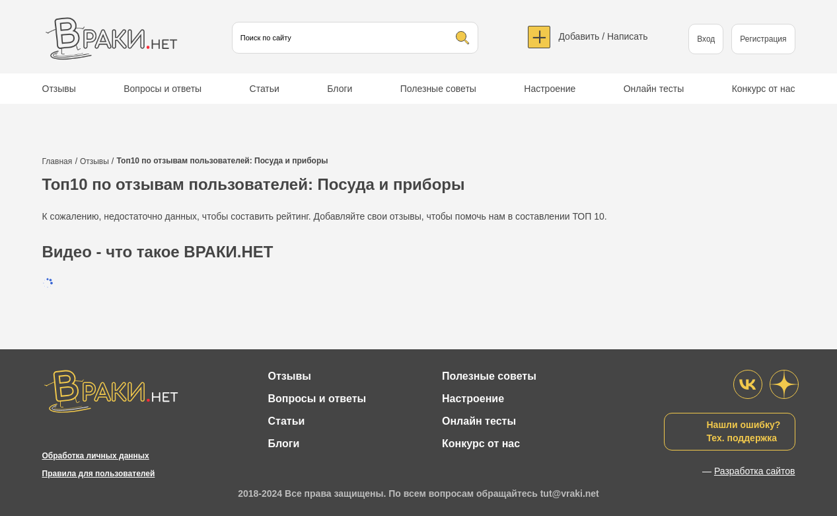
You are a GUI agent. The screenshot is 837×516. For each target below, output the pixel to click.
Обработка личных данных (95, 455)
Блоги (339, 88)
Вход (706, 39)
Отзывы (59, 88)
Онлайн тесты (654, 88)
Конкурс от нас (763, 88)
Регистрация (763, 39)
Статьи (264, 88)
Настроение (549, 88)
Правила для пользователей (98, 473)
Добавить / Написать (602, 36)
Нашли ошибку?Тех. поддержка (744, 431)
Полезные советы (438, 88)
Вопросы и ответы (162, 88)
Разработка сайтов (754, 471)
